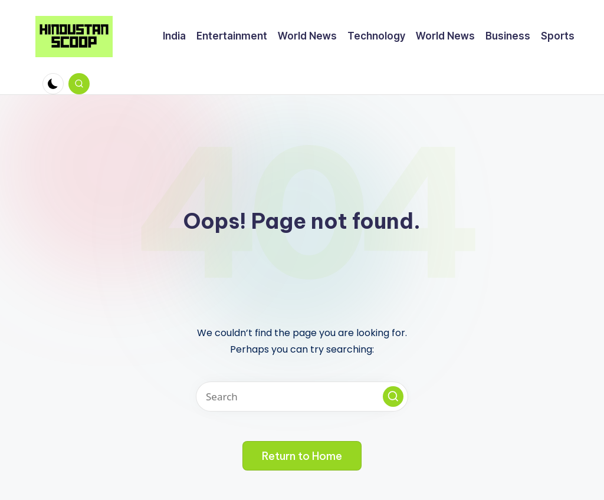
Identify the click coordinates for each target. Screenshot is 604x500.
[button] (393, 396)
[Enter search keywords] (302, 396)
